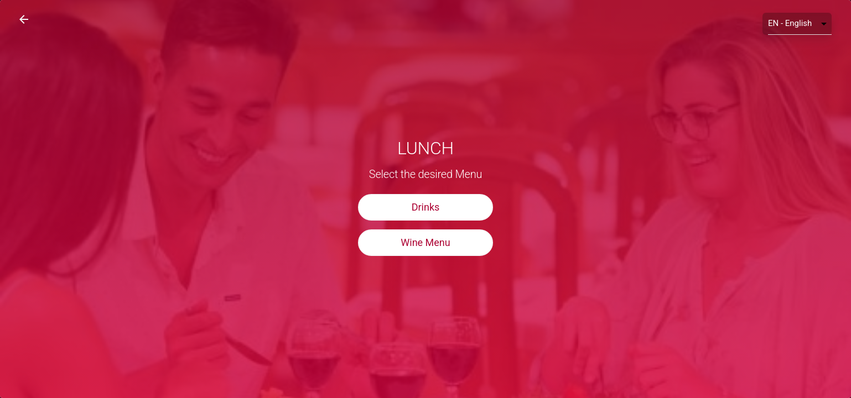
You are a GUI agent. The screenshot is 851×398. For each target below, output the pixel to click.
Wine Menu (425, 242)
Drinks (426, 207)
